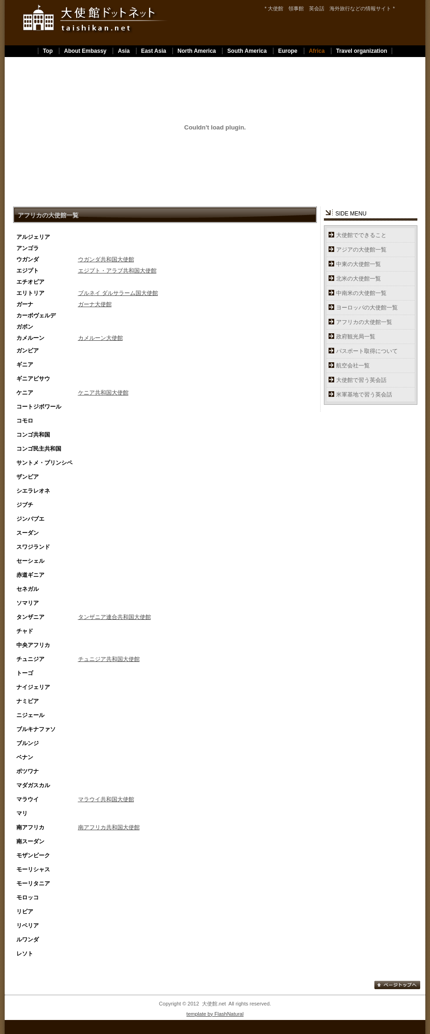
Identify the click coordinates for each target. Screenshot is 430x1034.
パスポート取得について (367, 351)
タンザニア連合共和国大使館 (114, 617)
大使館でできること (361, 235)
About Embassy (85, 51)
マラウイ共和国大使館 (106, 799)
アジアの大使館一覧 (361, 249)
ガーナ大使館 (95, 304)
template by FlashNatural (215, 1014)
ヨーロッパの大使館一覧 (367, 307)
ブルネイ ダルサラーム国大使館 (118, 293)
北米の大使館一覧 (358, 278)
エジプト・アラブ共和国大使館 (117, 270)
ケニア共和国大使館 (103, 392)
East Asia (153, 51)
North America (197, 51)
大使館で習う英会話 (361, 380)
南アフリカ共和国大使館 (109, 827)
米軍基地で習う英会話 (364, 394)
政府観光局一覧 (355, 336)
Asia (123, 51)
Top (48, 51)
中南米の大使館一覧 (361, 293)
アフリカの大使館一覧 (364, 322)
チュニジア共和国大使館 (109, 659)
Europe (287, 51)
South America (246, 51)
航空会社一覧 (353, 365)
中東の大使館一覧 (358, 264)
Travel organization (361, 51)
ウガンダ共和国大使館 (106, 259)
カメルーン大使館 (100, 338)
